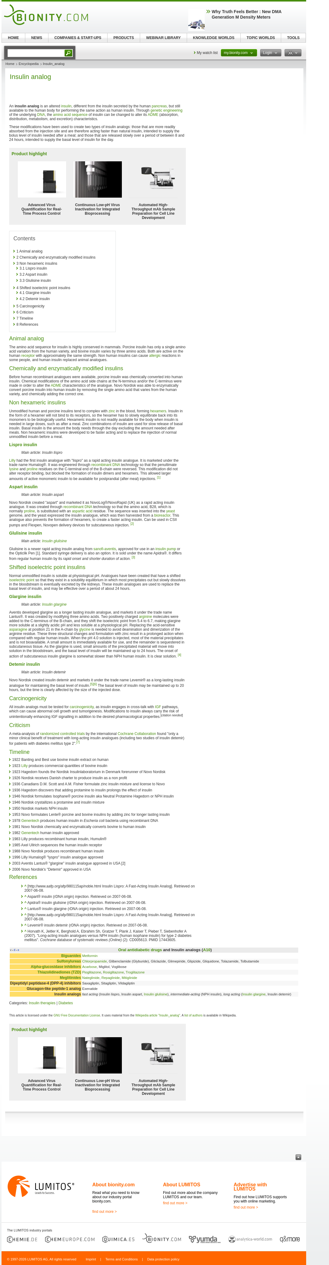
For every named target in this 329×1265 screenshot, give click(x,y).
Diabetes (65, 1003)
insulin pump (165, 549)
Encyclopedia (28, 64)
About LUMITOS (181, 1184)
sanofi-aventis (105, 549)
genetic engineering (166, 110)
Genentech (30, 821)
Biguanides (71, 956)
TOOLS (293, 38)
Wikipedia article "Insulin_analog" (157, 1015)
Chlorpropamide (94, 961)
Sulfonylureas (69, 961)
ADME (153, 115)
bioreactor (162, 515)
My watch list (207, 53)
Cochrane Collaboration (137, 734)
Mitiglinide (129, 978)
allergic (155, 355)
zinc (111, 411)
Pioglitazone (91, 972)
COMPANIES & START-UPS (77, 38)
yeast (170, 511)
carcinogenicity (82, 707)
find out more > (104, 1211)
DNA (41, 115)
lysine (14, 469)
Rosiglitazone (113, 972)
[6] (95, 684)
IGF (158, 707)
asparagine (18, 629)
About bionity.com (113, 1184)
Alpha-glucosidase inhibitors (56, 967)
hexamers (158, 411)
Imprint (91, 1259)
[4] (179, 655)
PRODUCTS (123, 38)
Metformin (90, 956)
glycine (84, 629)
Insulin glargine (54, 604)
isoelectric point (21, 580)
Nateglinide (91, 978)
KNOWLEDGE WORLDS (214, 38)
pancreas (159, 106)
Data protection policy (163, 1259)
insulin (66, 106)
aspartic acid (82, 511)
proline (32, 469)
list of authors (193, 1015)
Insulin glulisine (54, 541)
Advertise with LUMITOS (250, 1187)
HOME (13, 38)
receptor (28, 355)
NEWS (36, 38)
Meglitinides (70, 978)
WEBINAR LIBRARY (163, 38)
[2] (132, 523)
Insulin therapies (42, 1003)
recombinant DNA (105, 465)
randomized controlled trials (62, 734)
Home (9, 64)
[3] (133, 557)
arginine (145, 617)
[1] (159, 477)
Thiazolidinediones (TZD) (59, 972)
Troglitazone (135, 972)
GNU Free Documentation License (77, 1015)
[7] (78, 742)
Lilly (12, 460)
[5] (92, 684)
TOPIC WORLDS (260, 38)
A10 (206, 950)
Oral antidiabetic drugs (140, 950)
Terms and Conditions (121, 1259)
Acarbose (89, 967)
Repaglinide (110, 978)
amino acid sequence (70, 115)
